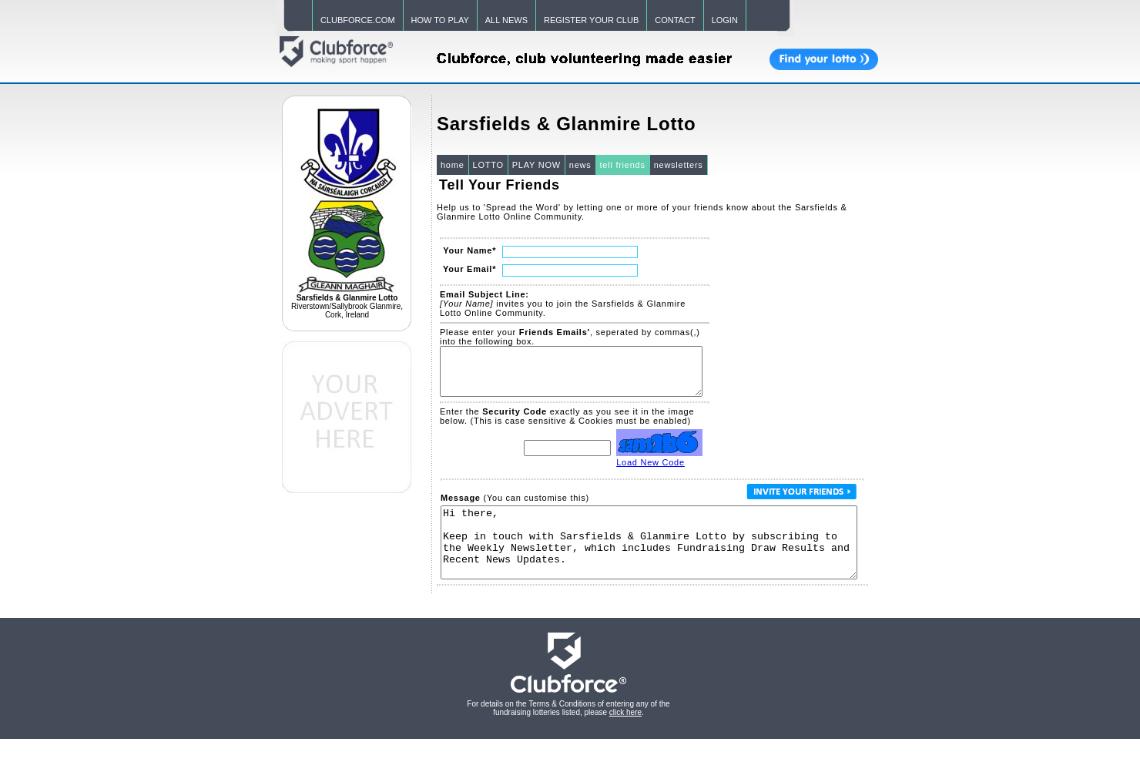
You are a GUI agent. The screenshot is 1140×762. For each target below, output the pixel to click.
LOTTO (488, 165)
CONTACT (675, 20)
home (452, 165)
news (580, 165)
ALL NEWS (506, 20)
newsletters (678, 165)
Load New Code (650, 471)
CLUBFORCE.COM (357, 20)
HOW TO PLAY (440, 20)
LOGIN (725, 20)
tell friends (622, 165)
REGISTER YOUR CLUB (591, 20)
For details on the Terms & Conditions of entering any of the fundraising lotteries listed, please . (568, 731)
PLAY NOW (536, 165)
